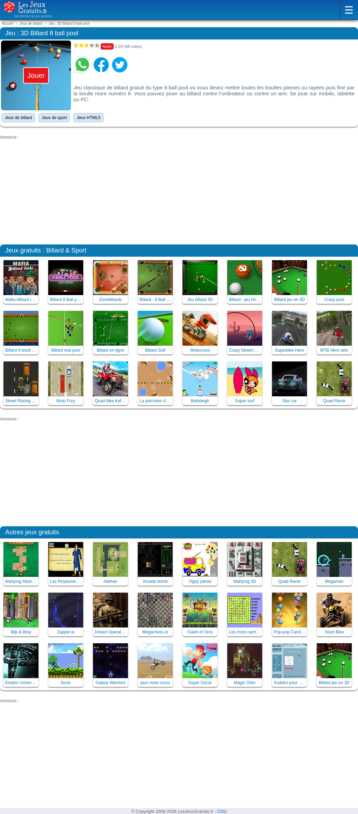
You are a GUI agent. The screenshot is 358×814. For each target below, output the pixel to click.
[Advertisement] (179, 188)
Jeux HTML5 (88, 117)
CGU (222, 811)
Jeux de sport (54, 117)
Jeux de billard (18, 117)
